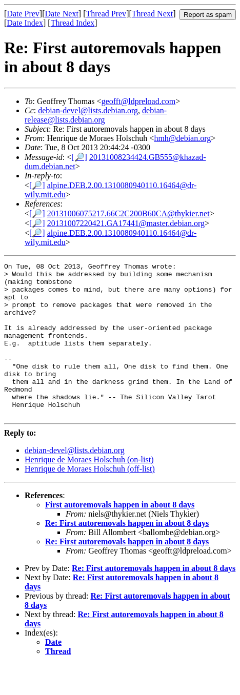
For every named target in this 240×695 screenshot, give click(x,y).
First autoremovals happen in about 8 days (119, 535)
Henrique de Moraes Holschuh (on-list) (89, 490)
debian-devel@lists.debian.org (88, 110)
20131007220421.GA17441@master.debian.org (126, 223)
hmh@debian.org (182, 138)
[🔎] (79, 157)
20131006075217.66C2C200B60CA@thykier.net (128, 213)
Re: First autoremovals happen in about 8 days (127, 553)
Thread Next (152, 13)
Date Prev (23, 13)
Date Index (25, 22)
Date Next (61, 13)
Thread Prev (106, 13)
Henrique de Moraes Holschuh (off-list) (90, 499)
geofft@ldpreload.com (139, 101)
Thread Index (73, 22)
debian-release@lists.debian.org (96, 115)
